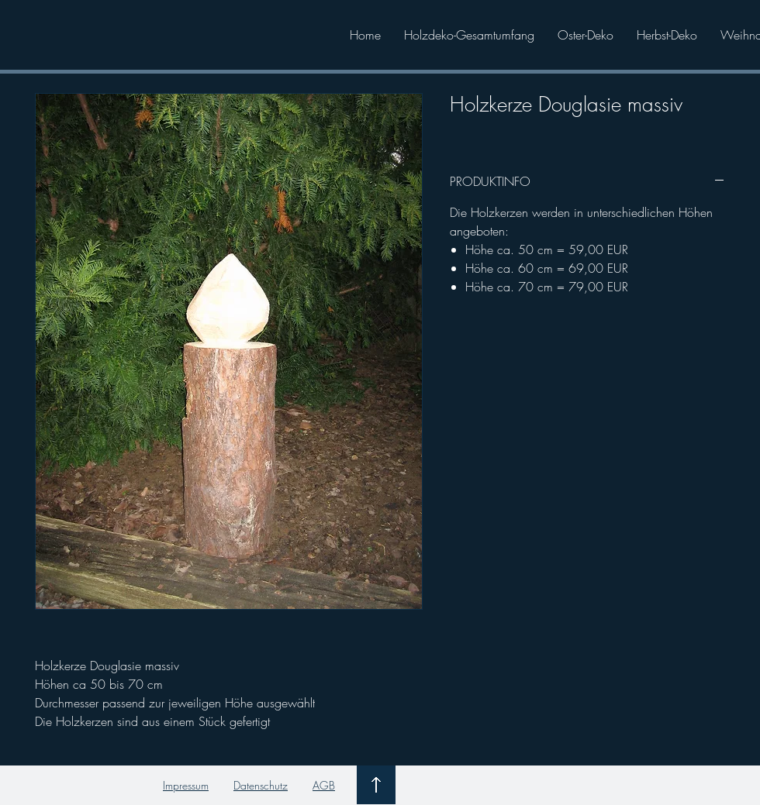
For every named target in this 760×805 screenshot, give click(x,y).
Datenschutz (260, 785)
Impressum (186, 785)
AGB (324, 785)
